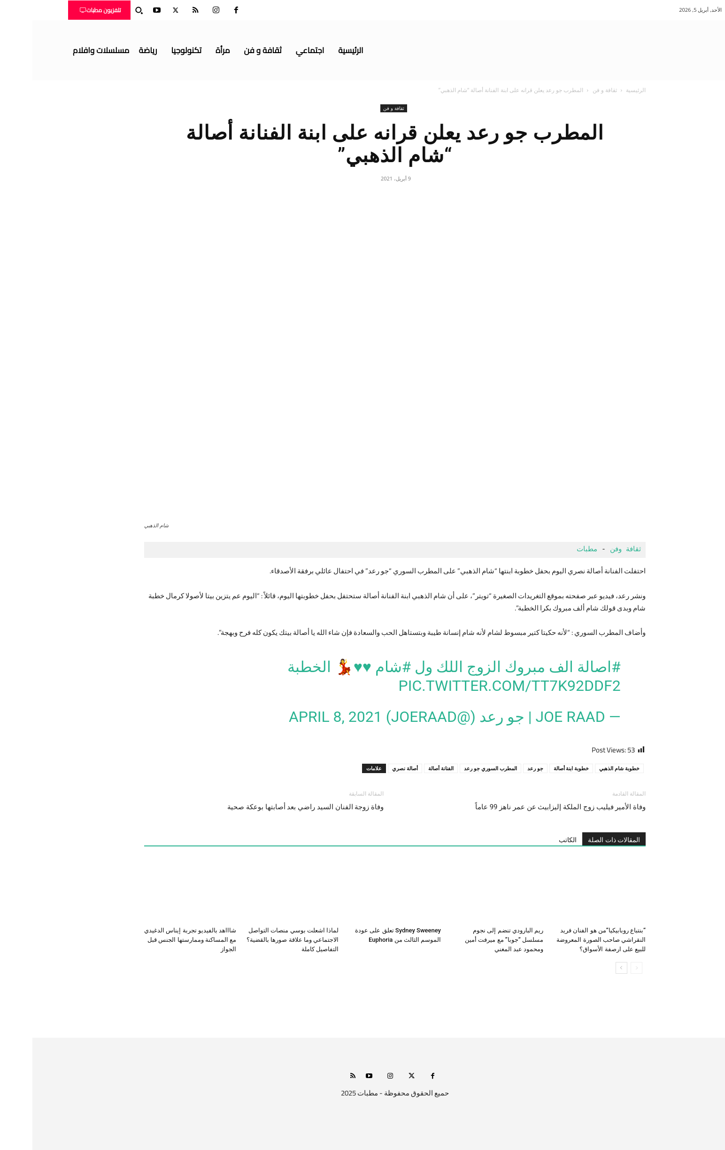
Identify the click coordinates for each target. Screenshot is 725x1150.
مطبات (552, 550)
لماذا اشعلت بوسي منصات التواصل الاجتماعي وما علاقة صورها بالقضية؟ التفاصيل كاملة (260, 940)
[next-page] (589, 968)
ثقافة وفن (593, 550)
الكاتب (535, 840)
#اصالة (566, 667)
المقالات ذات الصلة (581, 840)
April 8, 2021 (303, 717)
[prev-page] (604, 968)
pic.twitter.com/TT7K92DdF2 (477, 686)
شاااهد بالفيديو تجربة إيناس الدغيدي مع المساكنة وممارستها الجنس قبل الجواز (158, 940)
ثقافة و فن (572, 90)
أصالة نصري (373, 768)
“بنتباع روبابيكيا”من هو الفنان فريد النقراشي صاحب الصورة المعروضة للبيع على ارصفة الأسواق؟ (568, 940)
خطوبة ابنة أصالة (539, 768)
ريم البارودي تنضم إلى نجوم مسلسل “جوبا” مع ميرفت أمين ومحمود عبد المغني (471, 940)
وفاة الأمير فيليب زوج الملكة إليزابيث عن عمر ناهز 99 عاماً (528, 807)
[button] (106, 10)
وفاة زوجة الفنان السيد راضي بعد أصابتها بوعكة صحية (273, 807)
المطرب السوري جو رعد (458, 768)
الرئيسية (603, 90)
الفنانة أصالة (408, 768)
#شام (361, 667)
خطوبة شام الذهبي (587, 768)
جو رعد (503, 768)
